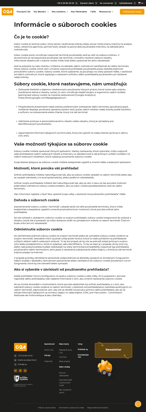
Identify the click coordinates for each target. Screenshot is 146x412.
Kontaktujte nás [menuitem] (83, 356)
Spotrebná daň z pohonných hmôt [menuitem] (65, 382)
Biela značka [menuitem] (64, 361)
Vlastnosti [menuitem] (48, 361)
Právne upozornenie (47, 408)
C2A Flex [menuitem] (63, 357)
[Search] (134, 3)
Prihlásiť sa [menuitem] (83, 349)
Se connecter (108, 3)
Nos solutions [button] (60, 12)
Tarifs (93, 12)
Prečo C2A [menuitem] (48, 350)
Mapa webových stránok (97, 408)
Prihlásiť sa (22, 364)
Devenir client (89, 3)
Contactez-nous (132, 11)
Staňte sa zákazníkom (27, 360)
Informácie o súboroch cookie (71, 408)
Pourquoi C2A (23, 12)
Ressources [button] (106, 12)
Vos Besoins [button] (41, 12)
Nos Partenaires (79, 12)
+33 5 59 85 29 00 (67, 3)
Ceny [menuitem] (80, 344)
